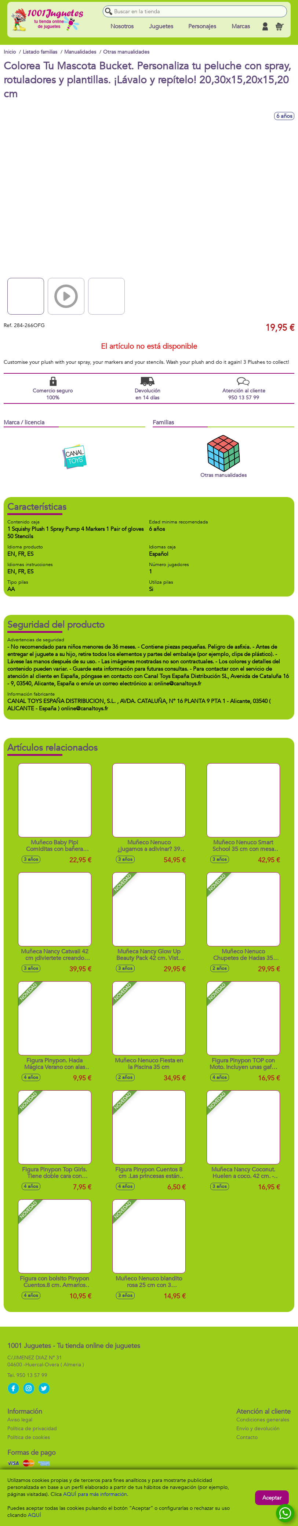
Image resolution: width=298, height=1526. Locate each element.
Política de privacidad (32, 1428)
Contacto (247, 1437)
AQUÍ (34, 1515)
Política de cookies (28, 1437)
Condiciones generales (262, 1419)
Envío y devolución (258, 1428)
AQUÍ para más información (95, 1494)
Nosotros (122, 26)
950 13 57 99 (32, 1375)
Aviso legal (19, 1419)
